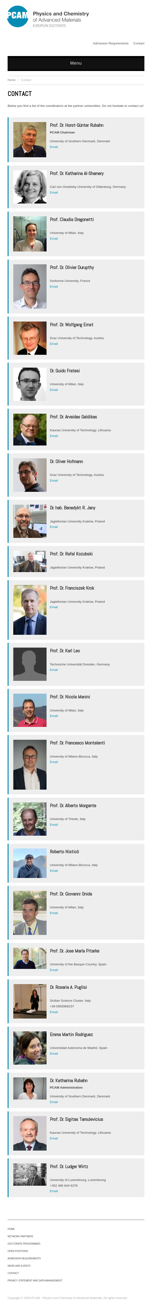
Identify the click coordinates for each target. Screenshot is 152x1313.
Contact (138, 43)
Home (11, 80)
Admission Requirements (110, 43)
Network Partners (20, 1236)
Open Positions (18, 1251)
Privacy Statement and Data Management (35, 1280)
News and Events (19, 1266)
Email (54, 147)
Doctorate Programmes (24, 1243)
